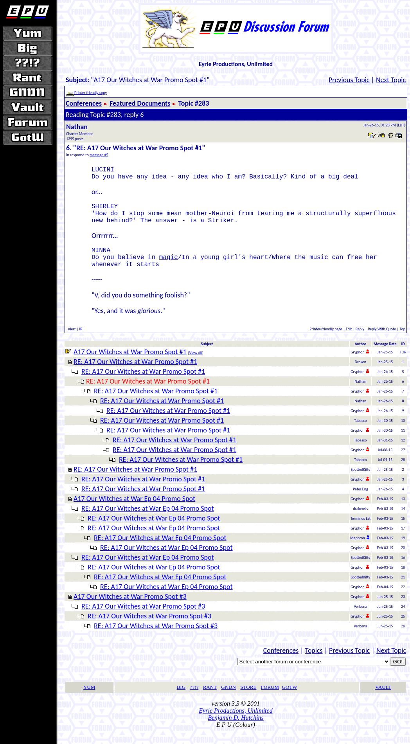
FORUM (270, 700)
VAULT (383, 700)
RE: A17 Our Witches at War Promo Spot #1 (135, 374)
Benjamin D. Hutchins (236, 730)
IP (81, 341)
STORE (248, 700)
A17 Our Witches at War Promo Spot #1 (130, 364)
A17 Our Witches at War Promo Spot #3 (130, 609)
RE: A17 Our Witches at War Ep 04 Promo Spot (147, 521)
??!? (194, 700)
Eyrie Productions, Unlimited (235, 723)
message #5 (99, 154)
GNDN (228, 700)
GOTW (289, 700)
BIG (181, 700)
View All (195, 365)
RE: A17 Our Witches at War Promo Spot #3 (143, 618)
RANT (210, 700)
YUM (89, 700)
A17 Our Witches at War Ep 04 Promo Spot (134, 511)
